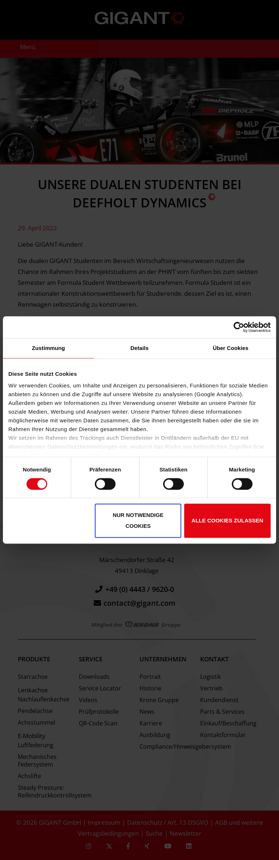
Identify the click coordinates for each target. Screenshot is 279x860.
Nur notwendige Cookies (138, 520)
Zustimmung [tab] (48, 348)
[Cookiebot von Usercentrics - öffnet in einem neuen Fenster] (239, 327)
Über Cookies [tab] (230, 348)
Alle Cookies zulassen (227, 521)
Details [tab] (139, 348)
